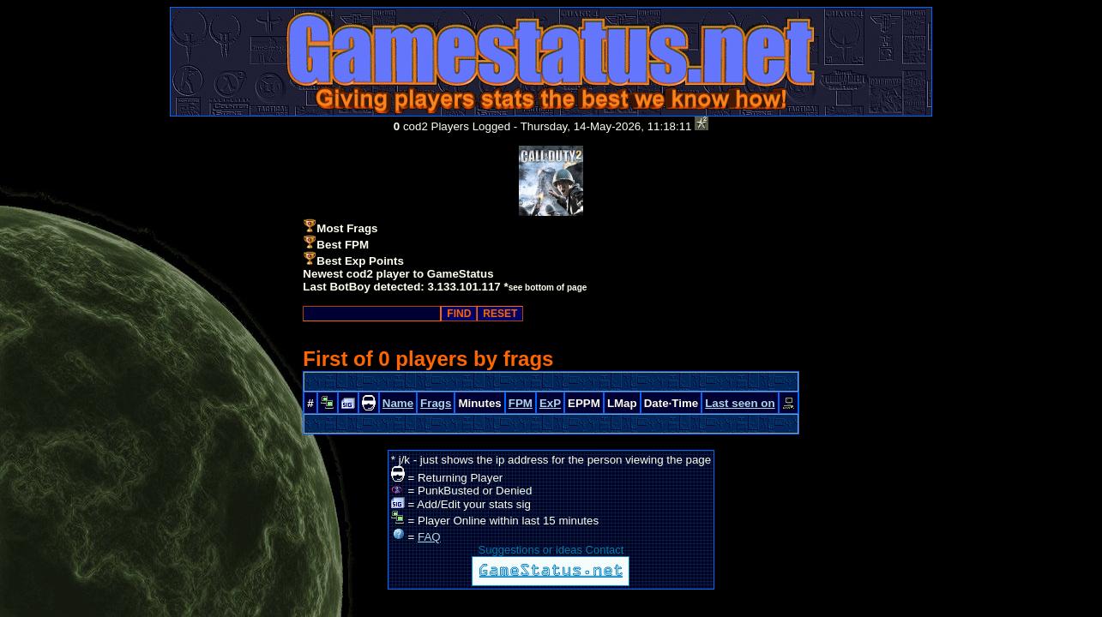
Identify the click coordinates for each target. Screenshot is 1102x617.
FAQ (429, 536)
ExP (550, 403)
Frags (435, 403)
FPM (521, 403)
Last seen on (739, 403)
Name (397, 403)
